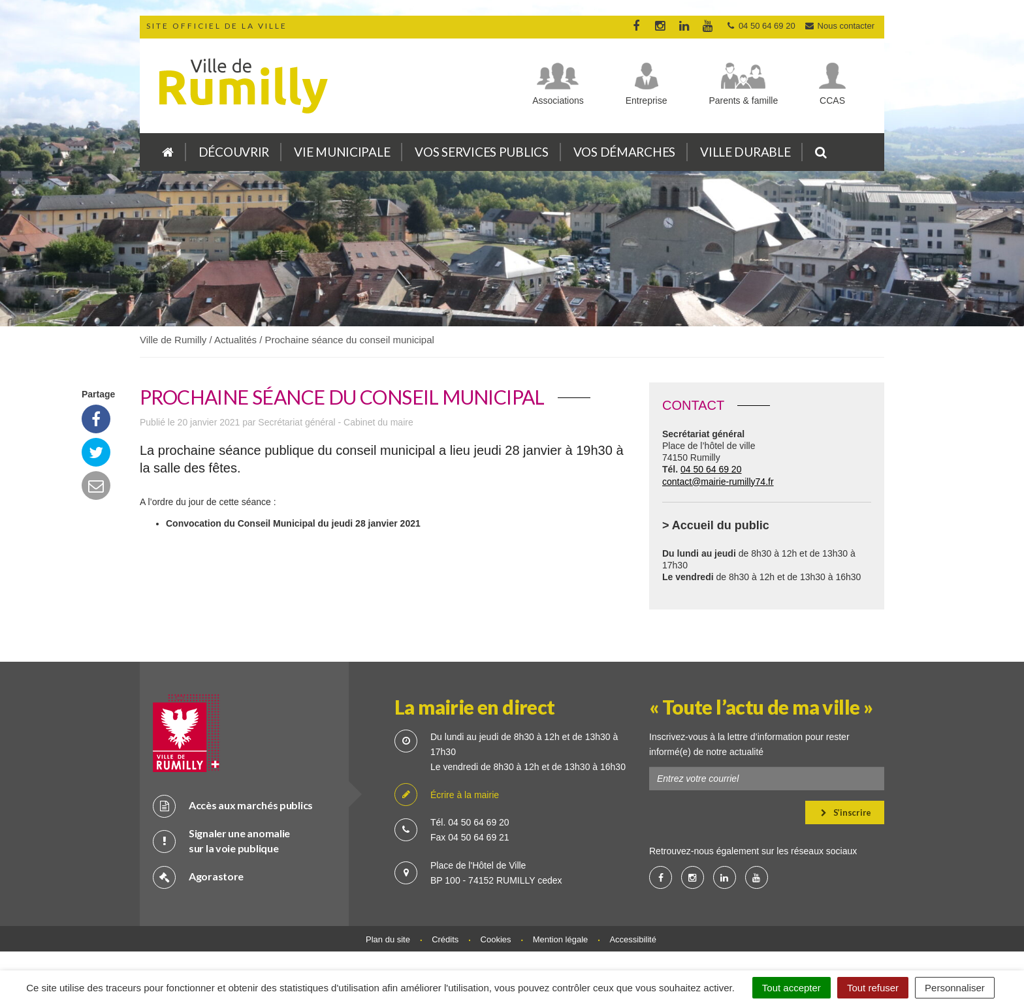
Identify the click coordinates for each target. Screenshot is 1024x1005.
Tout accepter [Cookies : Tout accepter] (791, 987)
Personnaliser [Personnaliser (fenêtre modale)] (955, 987)
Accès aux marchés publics (233, 805)
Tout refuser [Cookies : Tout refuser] (873, 987)
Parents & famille (743, 100)
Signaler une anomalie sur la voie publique (221, 840)
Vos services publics (481, 151)
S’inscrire (846, 812)
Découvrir (234, 151)
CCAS (832, 100)
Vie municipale (342, 151)
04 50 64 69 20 (710, 469)
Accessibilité (632, 939)
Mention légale (560, 939)
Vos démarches (624, 151)
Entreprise (646, 100)
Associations (558, 100)
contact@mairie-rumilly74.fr (718, 481)
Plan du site (388, 939)
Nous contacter (839, 26)
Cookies (496, 939)
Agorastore (198, 876)
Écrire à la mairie (446, 795)
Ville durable (745, 151)
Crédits (445, 939)
